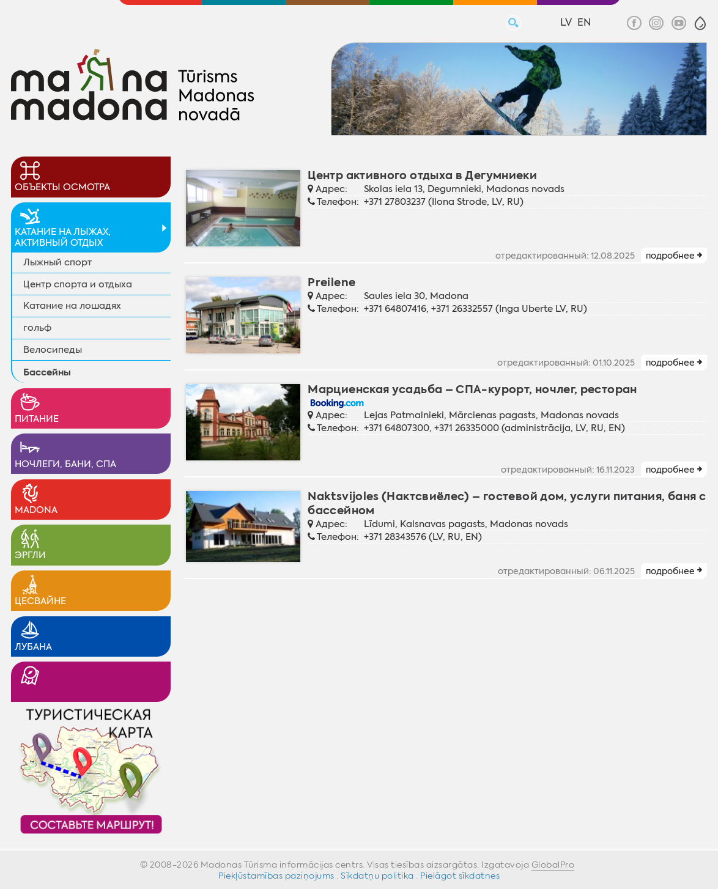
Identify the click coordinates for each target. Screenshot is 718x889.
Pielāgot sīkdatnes (460, 875)
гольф (37, 328)
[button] (700, 23)
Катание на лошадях (72, 306)
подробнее (670, 255)
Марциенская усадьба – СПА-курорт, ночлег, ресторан (472, 389)
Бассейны (47, 372)
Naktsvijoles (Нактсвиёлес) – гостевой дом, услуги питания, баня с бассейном (507, 503)
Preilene (331, 282)
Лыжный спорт (57, 262)
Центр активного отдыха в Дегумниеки (422, 175)
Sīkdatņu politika (377, 875)
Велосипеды (52, 350)
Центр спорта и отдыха (77, 284)
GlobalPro (553, 864)
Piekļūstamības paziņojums (276, 875)
